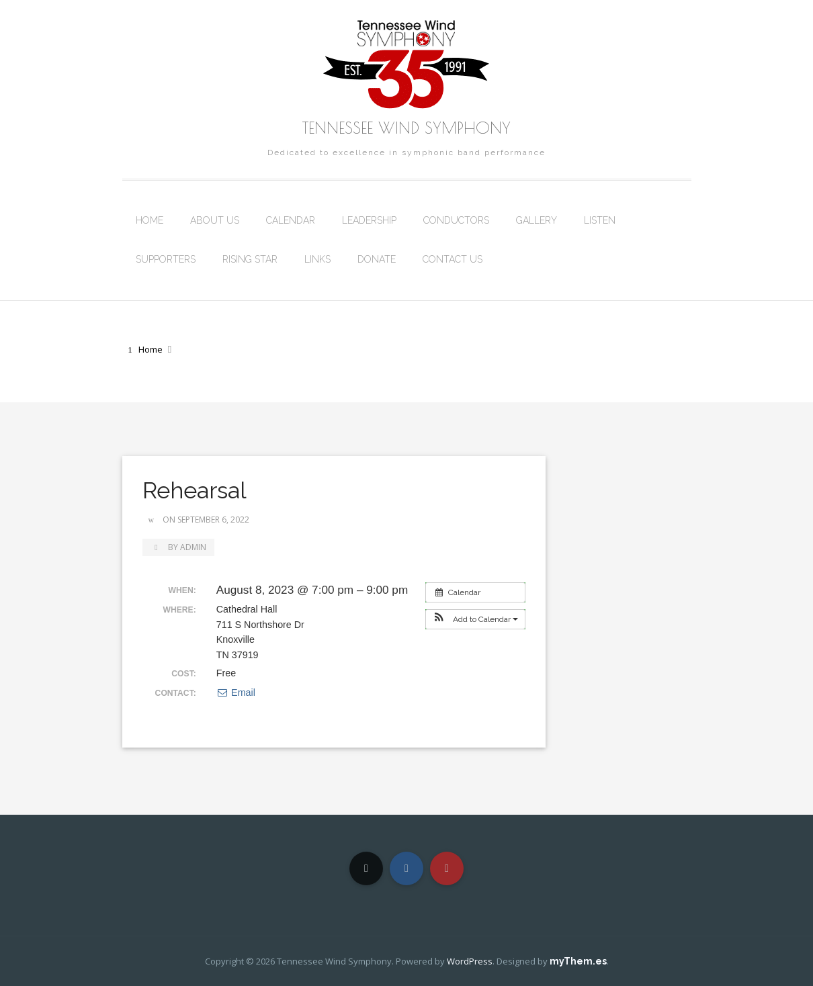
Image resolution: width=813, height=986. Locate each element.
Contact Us (452, 259)
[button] (475, 619)
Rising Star (249, 259)
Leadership (369, 220)
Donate (376, 259)
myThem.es (578, 961)
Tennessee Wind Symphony (406, 127)
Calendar (290, 220)
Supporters (166, 259)
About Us (214, 220)
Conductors (456, 220)
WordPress (470, 961)
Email (235, 692)
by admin (178, 547)
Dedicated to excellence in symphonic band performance (406, 152)
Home (149, 220)
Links (317, 259)
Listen (599, 220)
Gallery (536, 220)
